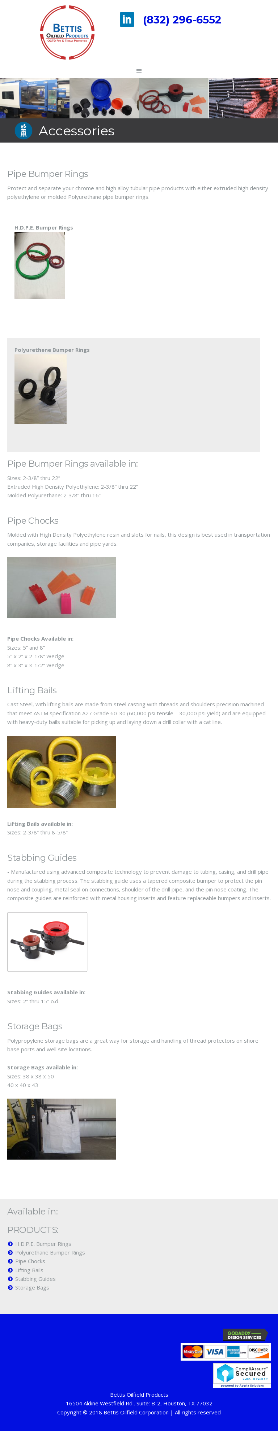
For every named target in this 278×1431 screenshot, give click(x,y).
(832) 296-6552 (182, 19)
